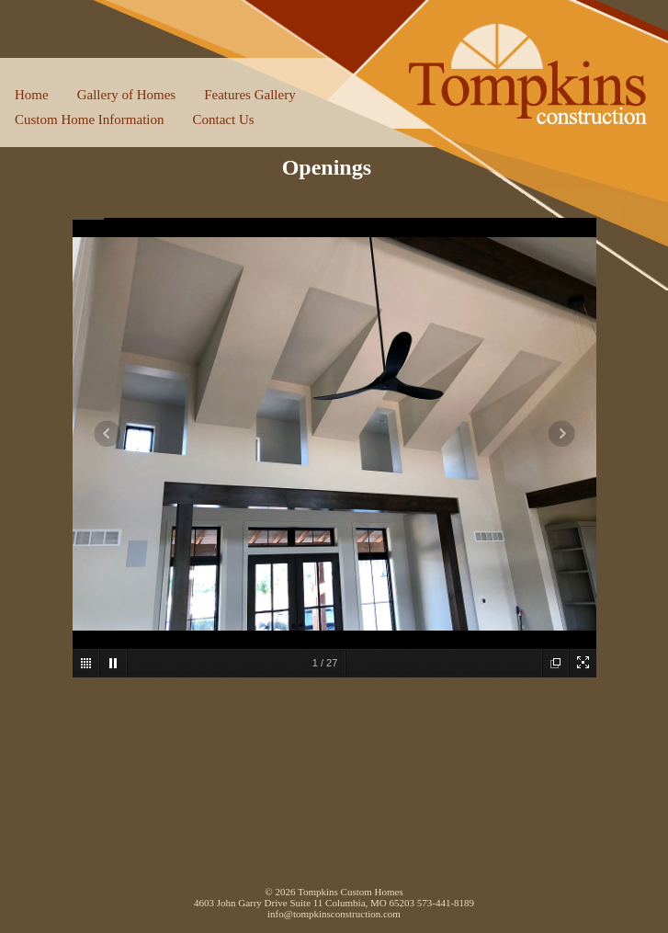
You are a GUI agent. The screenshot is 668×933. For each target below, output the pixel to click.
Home (32, 94)
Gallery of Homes (126, 94)
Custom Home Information (89, 119)
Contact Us (223, 119)
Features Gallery (250, 94)
